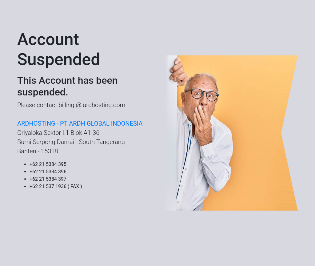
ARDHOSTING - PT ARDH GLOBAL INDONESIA (79, 123)
